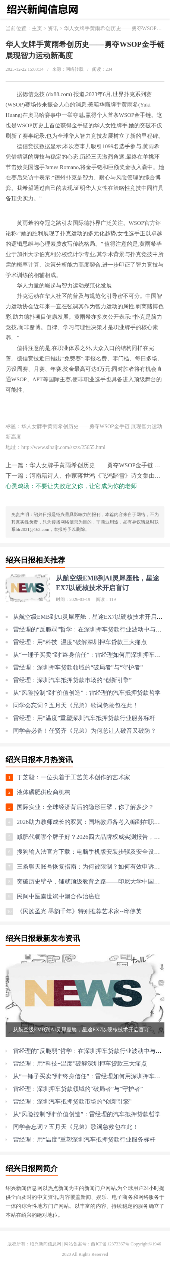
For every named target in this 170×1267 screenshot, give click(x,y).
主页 (37, 28)
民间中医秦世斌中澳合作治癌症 (58, 896)
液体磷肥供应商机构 (43, 792)
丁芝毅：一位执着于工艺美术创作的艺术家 (73, 777)
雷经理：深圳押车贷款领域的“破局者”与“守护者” (78, 667)
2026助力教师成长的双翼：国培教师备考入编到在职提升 (91, 822)
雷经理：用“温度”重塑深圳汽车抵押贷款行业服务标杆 (84, 718)
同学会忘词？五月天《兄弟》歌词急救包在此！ (75, 705)
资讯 (53, 28)
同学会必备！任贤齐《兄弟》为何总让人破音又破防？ (84, 731)
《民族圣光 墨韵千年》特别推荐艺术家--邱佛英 (79, 911)
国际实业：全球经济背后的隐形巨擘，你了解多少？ (85, 807)
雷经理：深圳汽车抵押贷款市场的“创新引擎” (72, 680)
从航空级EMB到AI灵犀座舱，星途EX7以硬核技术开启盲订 (91, 617)
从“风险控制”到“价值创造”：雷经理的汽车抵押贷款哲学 (87, 693)
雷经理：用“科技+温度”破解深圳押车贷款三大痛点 (80, 642)
